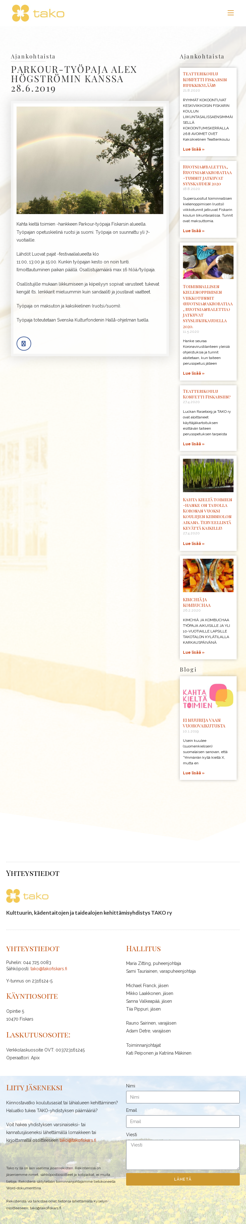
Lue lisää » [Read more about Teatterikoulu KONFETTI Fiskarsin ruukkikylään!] (193, 149)
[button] (24, 344)
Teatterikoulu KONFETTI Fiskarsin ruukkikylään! (205, 79)
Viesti (131, 1134)
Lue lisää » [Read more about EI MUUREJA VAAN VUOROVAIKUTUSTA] (193, 773)
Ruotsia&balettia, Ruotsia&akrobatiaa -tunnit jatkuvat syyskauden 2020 (207, 175)
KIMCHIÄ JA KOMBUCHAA (197, 602)
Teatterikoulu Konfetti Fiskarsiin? (207, 394)
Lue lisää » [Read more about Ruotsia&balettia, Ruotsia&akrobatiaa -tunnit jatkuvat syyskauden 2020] (193, 231)
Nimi (130, 1085)
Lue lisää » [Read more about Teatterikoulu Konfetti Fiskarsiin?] (193, 444)
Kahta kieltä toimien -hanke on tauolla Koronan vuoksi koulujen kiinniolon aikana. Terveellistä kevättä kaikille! (207, 514)
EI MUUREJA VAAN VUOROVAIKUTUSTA (204, 723)
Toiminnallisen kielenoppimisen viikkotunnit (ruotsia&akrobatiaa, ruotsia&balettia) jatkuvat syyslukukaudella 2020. (208, 306)
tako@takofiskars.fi (49, 968)
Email (131, 1110)
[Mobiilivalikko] (231, 13)
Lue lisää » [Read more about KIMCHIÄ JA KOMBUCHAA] (193, 652)
